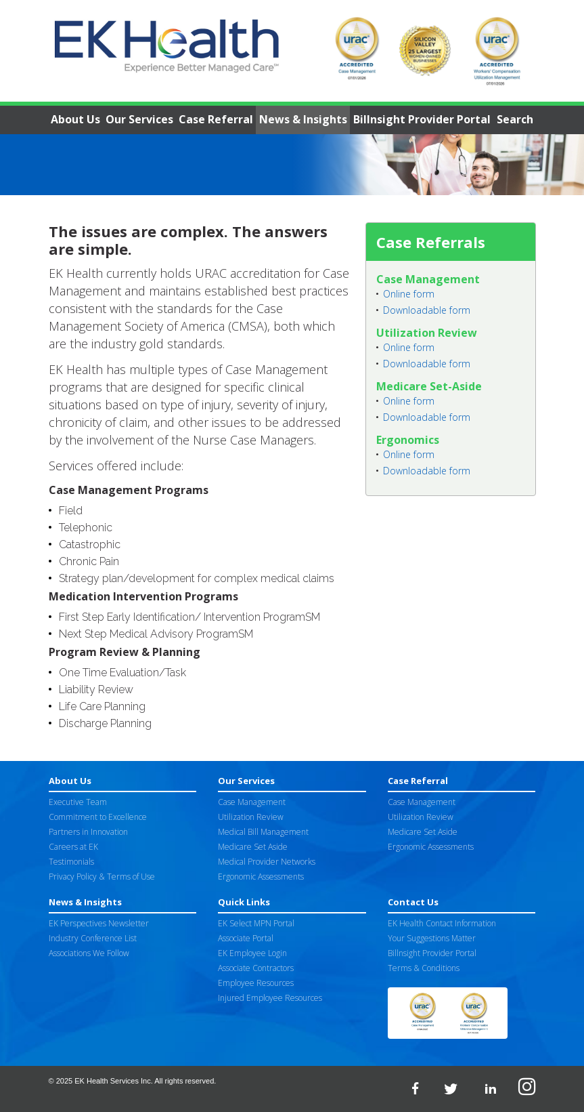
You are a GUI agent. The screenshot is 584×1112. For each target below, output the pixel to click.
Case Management (428, 279)
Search (515, 119)
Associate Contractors (256, 968)
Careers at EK (73, 846)
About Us (75, 119)
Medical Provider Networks (266, 861)
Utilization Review (426, 332)
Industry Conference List (93, 938)
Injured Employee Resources (270, 998)
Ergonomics (407, 439)
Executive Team (78, 802)
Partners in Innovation (88, 832)
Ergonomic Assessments (261, 876)
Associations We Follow (89, 953)
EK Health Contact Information (442, 923)
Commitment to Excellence (98, 817)
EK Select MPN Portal (256, 923)
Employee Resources (256, 983)
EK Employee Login (252, 953)
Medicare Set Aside (253, 846)
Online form (408, 293)
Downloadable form (426, 310)
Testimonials (71, 861)
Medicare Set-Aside (429, 386)
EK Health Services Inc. (113, 1081)
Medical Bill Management (263, 832)
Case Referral (216, 119)
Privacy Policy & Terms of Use (102, 876)
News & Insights (303, 119)
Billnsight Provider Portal (422, 119)
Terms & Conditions (423, 968)
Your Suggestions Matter (432, 938)
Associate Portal (245, 938)
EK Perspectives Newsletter (99, 923)
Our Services (139, 119)
